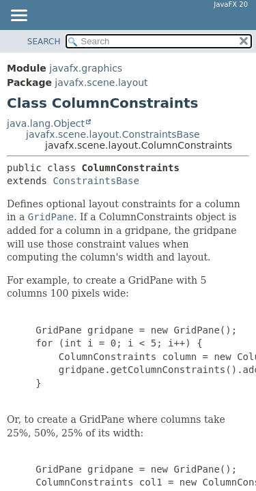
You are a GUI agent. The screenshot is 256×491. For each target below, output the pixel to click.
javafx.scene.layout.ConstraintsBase (113, 134)
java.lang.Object (46, 123)
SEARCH (44, 41)
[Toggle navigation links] (18, 16)
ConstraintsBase (96, 180)
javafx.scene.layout (101, 82)
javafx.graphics (85, 68)
